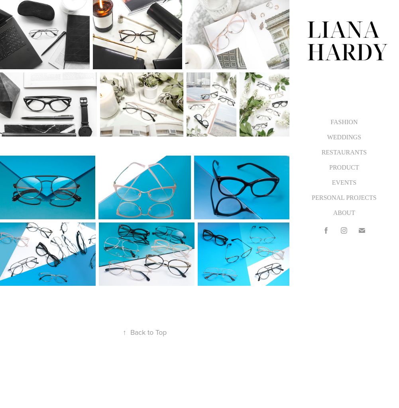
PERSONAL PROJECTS (344, 197)
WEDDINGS (344, 137)
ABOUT (344, 212)
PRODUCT (344, 167)
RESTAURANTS (344, 152)
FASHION (344, 122)
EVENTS (344, 182)
